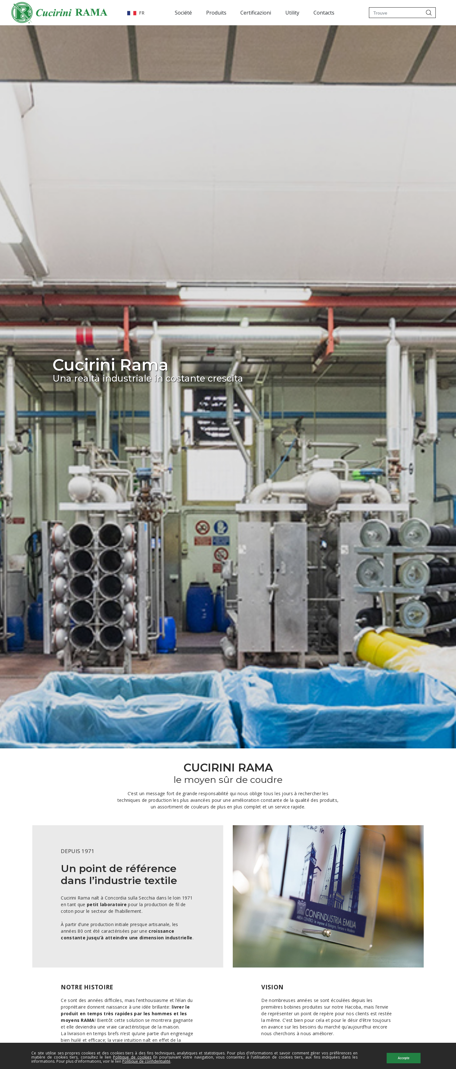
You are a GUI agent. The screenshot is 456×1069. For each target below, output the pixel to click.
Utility (278, 12)
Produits (202, 12)
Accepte (403, 1058)
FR (107, 13)
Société (168, 12)
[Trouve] (395, 12)
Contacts (309, 12)
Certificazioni (241, 12)
